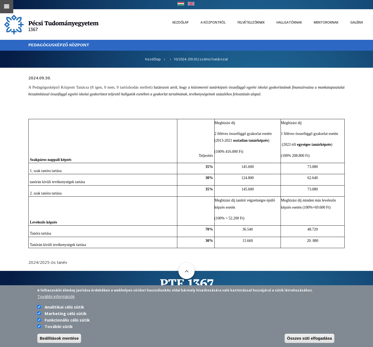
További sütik (59, 326)
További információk (56, 296)
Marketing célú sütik (65, 313)
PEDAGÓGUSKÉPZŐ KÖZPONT (58, 45)
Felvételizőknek (251, 22)
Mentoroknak (326, 22)
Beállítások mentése (59, 338)
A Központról (213, 22)
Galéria (356, 22)
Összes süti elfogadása (309, 338)
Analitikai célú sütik (64, 307)
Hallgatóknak (289, 22)
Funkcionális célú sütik (67, 320)
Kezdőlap (180, 22)
